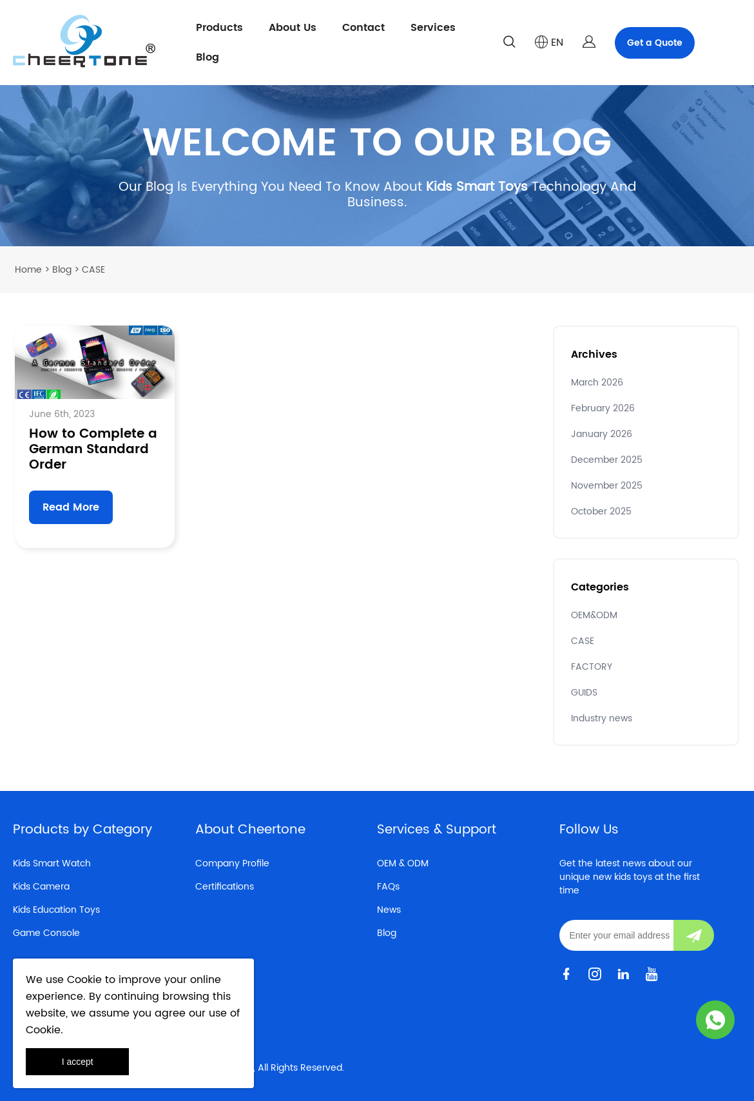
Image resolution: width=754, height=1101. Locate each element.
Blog (207, 57)
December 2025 (607, 460)
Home (28, 269)
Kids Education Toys (56, 909)
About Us (292, 27)
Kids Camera (41, 886)
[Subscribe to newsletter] (693, 935)
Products (219, 27)
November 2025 (607, 485)
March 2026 (597, 382)
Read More (71, 507)
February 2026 (603, 408)
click (377, 165)
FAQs (388, 886)
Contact (363, 27)
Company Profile (232, 863)
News (389, 909)
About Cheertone (250, 830)
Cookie (84, 979)
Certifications (224, 886)
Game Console (46, 933)
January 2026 (601, 434)
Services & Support (436, 830)
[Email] (616, 935)
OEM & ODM (403, 863)
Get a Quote (654, 42)
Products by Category (82, 830)
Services (433, 27)
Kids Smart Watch (52, 863)
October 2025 (601, 511)
